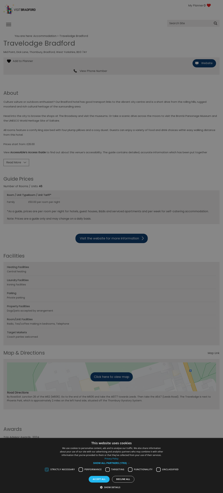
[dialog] (111, 465)
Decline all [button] (123, 479)
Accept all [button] (99, 479)
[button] (111, 463)
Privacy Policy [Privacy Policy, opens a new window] (111, 458)
